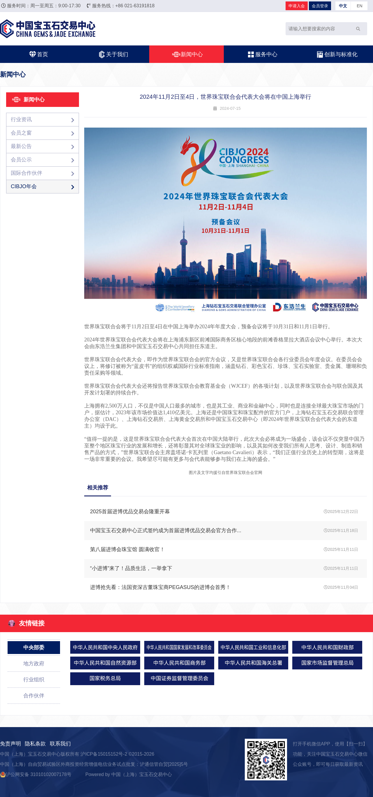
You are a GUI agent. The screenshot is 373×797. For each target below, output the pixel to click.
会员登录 (320, 5)
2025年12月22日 (224, 511)
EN (359, 5)
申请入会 (296, 5)
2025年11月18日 (224, 530)
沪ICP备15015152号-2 (103, 754)
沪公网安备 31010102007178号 (35, 774)
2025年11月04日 (224, 587)
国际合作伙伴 (42, 173)
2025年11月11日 (224, 549)
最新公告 (42, 146)
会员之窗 (42, 133)
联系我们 (60, 744)
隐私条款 (35, 744)
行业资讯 (42, 120)
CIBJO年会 (42, 187)
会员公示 (42, 160)
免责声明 (10, 744)
